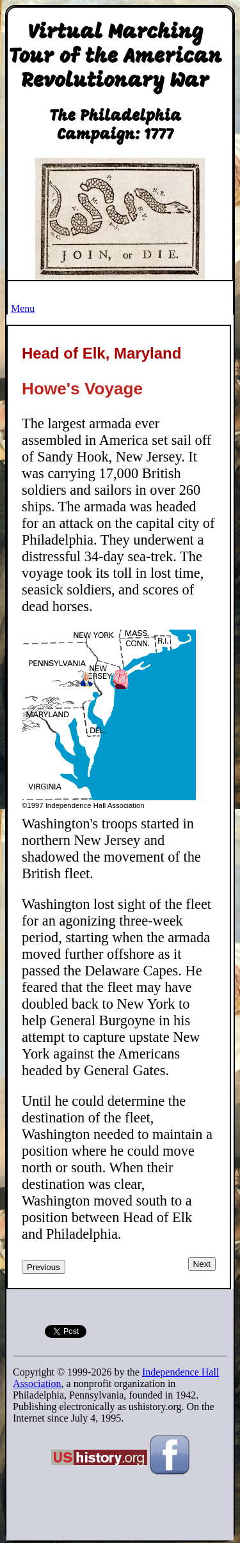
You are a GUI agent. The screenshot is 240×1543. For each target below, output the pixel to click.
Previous (43, 1267)
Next (202, 1264)
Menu (23, 308)
